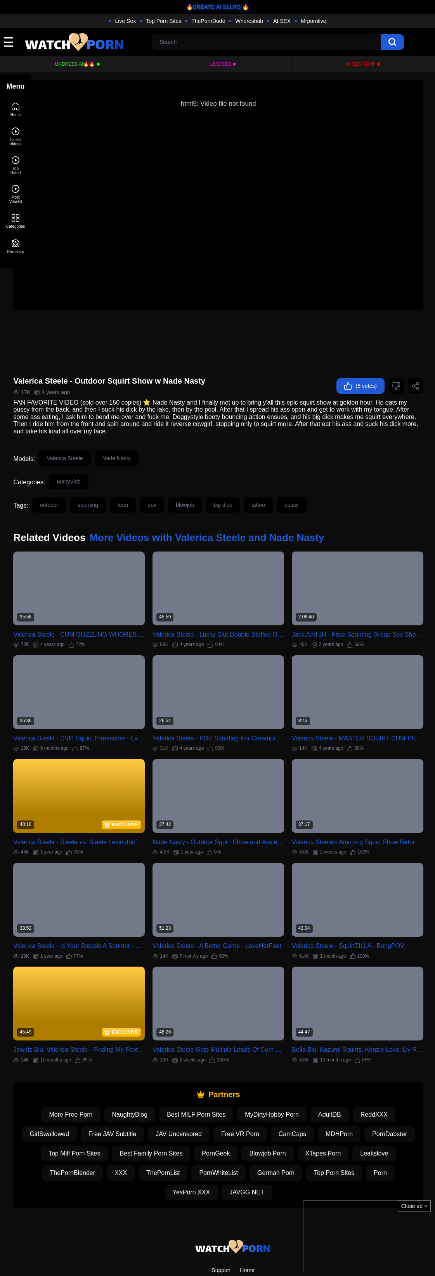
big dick (252, 488)
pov (181, 488)
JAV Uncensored (221, 1090)
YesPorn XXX (222, 1148)
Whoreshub (249, 21)
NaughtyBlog (144, 1070)
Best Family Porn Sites (216, 1109)
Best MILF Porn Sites (211, 1070)
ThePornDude (208, 21)
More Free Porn (85, 1070)
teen (152, 488)
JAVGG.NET (277, 1148)
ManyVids (98, 465)
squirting (117, 488)
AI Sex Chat (361, 64)
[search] (392, 42)
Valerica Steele (94, 441)
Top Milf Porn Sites (140, 1109)
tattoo (287, 488)
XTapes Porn (388, 1109)
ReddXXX (388, 1070)
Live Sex (125, 21)
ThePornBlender (127, 1129)
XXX (175, 1129)
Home (247, 1226)
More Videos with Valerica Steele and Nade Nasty (236, 521)
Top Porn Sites (163, 21)
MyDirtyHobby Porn (287, 1070)
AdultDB (344, 1070)
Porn (177, 1148)
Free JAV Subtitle (154, 1090)
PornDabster (77, 1109)
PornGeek (281, 1109)
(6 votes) (360, 369)
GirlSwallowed (91, 1090)
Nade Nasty (146, 441)
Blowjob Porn (333, 1109)
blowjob (214, 488)
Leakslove (71, 1129)
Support (220, 1226)
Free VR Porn (282, 1090)
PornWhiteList (273, 1129)
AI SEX (282, 21)
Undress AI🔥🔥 (75, 64)
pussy (321, 488)
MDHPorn (381, 1090)
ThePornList (217, 1129)
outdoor (78, 488)
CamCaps (334, 1090)
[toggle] (8, 42)
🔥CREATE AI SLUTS (213, 7)
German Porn (330, 1129)
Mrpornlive (313, 21)
